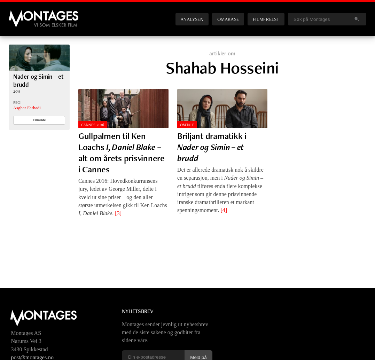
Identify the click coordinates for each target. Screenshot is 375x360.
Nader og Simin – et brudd (38, 80)
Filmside (39, 120)
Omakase (228, 19)
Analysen (192, 19)
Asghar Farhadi (27, 107)
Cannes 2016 (92, 124)
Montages (20, 13)
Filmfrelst (266, 19)
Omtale (187, 124)
